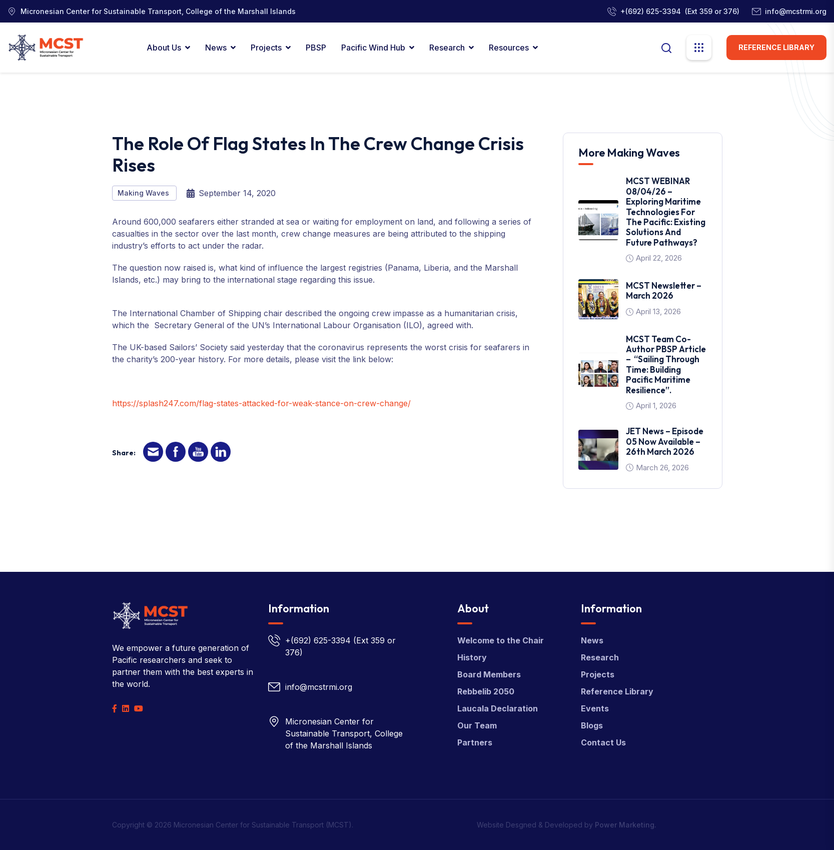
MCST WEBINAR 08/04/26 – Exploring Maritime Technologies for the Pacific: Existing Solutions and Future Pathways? (665, 211)
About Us (164, 48)
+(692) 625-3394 (650, 11)
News (216, 48)
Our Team (477, 725)
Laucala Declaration (497, 708)
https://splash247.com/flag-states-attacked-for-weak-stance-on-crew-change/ (261, 403)
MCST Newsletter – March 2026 (663, 290)
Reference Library (776, 47)
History (472, 657)
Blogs (592, 725)
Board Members (489, 674)
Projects (266, 48)
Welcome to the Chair (500, 640)
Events (595, 708)
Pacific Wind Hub (373, 48)
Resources (509, 48)
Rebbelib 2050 (485, 691)
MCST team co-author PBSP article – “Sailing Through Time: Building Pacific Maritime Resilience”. (666, 364)
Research (447, 48)
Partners (474, 742)
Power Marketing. (625, 824)
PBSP (316, 48)
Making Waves (144, 193)
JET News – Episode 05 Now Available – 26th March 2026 (664, 441)
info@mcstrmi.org (795, 11)
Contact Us (603, 742)
